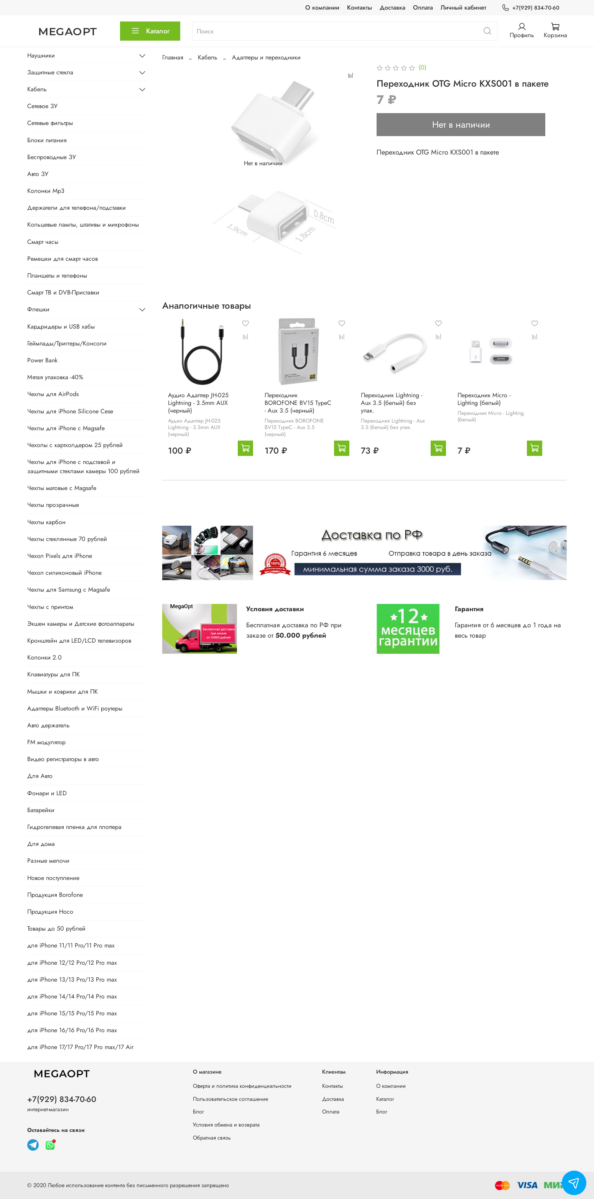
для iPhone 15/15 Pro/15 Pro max (72, 1013)
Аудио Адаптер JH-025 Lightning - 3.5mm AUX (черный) (192, 410)
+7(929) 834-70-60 (530, 8)
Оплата (423, 7)
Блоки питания (47, 140)
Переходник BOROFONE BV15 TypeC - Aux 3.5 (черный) (300, 410)
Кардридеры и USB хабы (61, 326)
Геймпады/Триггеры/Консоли (67, 343)
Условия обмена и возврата (226, 1124)
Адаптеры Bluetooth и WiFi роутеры (74, 708)
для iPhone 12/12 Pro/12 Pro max (72, 962)
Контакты (359, 7)
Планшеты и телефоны (57, 275)
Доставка (392, 7)
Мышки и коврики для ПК (62, 691)
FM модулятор (46, 742)
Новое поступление (53, 877)
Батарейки (40, 810)
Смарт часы (42, 241)
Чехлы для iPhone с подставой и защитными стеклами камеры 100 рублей (83, 466)
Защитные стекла (50, 72)
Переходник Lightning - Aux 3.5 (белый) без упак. (407, 406)
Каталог (150, 31)
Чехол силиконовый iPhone (64, 572)
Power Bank (42, 360)
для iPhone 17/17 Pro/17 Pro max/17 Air (80, 1047)
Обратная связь (212, 1137)
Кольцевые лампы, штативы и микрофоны (83, 224)
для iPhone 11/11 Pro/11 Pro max (71, 945)
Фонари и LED (47, 793)
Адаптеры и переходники (266, 57)
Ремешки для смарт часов (62, 258)
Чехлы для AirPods (53, 394)
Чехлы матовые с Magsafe (61, 488)
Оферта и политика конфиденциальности (242, 1086)
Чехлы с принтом (50, 606)
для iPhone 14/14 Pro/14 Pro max (72, 996)
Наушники (41, 55)
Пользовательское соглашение (230, 1099)
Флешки (38, 309)
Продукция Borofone (55, 894)
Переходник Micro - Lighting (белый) (512, 406)
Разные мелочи (48, 860)
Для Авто (40, 775)
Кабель (207, 57)
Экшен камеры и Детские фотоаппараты (80, 623)
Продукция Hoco (50, 911)
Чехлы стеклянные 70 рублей (67, 539)
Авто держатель (48, 725)
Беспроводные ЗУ (51, 157)
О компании (322, 7)
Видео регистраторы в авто (63, 759)
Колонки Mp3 (45, 190)
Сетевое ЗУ (42, 106)
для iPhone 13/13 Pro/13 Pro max (72, 979)
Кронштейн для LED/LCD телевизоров (79, 640)
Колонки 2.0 (44, 657)
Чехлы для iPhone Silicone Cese (70, 411)
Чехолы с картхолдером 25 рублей (75, 445)
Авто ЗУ (37, 173)
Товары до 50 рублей (56, 928)
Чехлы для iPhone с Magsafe (66, 428)
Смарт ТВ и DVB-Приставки (63, 292)
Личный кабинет (463, 7)
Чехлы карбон (46, 522)
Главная (172, 57)
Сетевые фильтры (50, 122)
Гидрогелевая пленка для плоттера (74, 826)
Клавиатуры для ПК (53, 674)
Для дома (41, 843)
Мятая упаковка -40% (55, 377)
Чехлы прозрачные (53, 504)
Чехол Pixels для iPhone (59, 555)
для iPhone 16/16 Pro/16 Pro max (72, 1030)
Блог (198, 1111)
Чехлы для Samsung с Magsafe (68, 589)
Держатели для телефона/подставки (76, 207)
